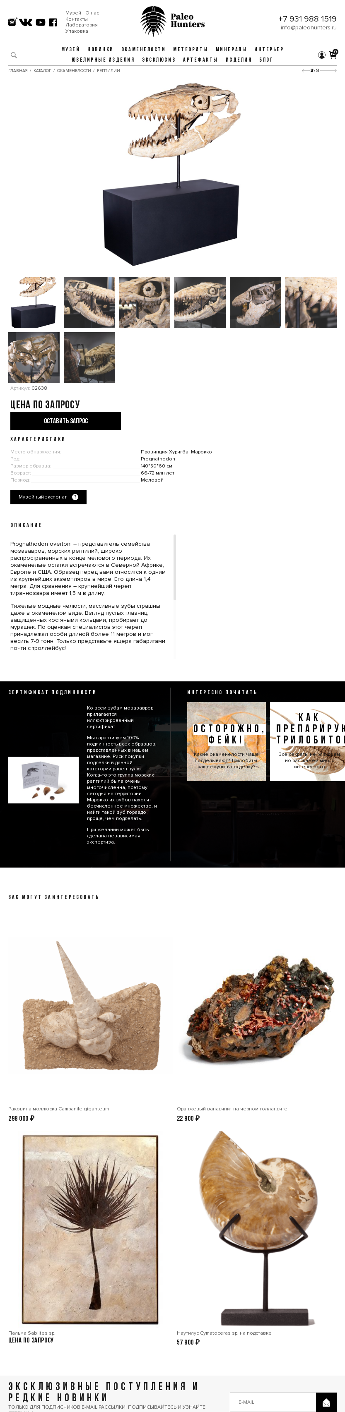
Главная (18, 70)
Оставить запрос (66, 421)
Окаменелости (143, 50)
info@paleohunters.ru (309, 27)
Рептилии (108, 70)
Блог (266, 60)
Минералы (231, 50)
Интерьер (269, 50)
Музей (73, 13)
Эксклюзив (159, 60)
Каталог (42, 70)
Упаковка (76, 31)
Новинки (100, 50)
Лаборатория (81, 25)
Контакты (76, 19)
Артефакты (200, 60)
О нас (92, 13)
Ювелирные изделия (103, 60)
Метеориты (190, 50)
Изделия (239, 60)
